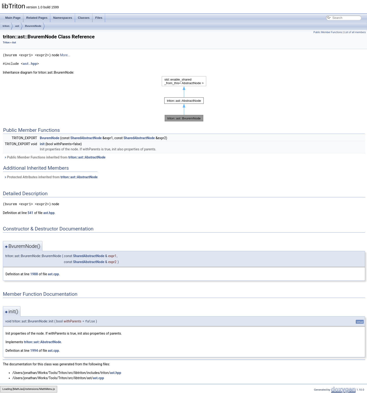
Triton (6, 42)
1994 (34, 350)
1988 (34, 274)
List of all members (355, 32)
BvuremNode (33, 26)
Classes (84, 18)
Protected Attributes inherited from (51, 177)
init (42, 144)
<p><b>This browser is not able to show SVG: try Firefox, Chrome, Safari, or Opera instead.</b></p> (184, 98)
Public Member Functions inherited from (55, 157)
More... (65, 55)
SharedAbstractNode (86, 138)
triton (6, 26)
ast (17, 26)
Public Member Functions (327, 32)
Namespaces (62, 18)
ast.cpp (53, 274)
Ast (14, 42)
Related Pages (36, 18)
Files (98, 18)
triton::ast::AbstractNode (87, 157)
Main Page (12, 18)
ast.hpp (30, 63)
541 (30, 212)
